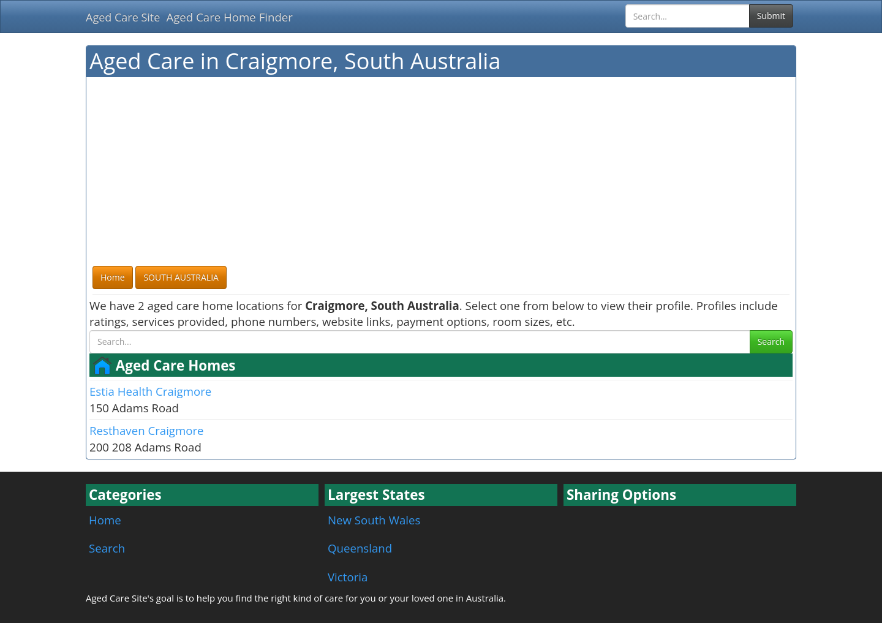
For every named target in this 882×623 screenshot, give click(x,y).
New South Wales (374, 519)
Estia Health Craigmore (150, 391)
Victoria (348, 576)
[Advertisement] (441, 172)
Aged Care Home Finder (229, 17)
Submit (771, 15)
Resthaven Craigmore (146, 430)
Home (105, 519)
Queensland (360, 548)
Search (771, 341)
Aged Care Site (123, 17)
